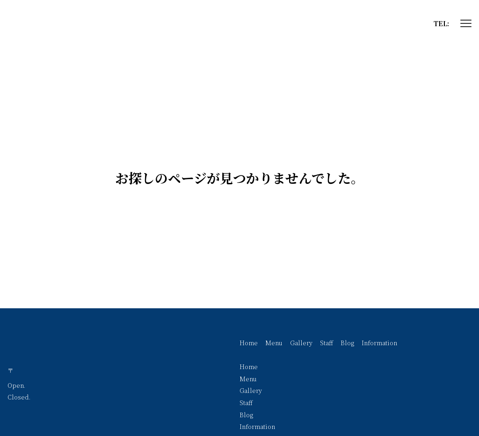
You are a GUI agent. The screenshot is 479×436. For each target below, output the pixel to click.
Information (379, 342)
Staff (326, 342)
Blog (347, 342)
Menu (274, 342)
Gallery (301, 342)
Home (249, 342)
